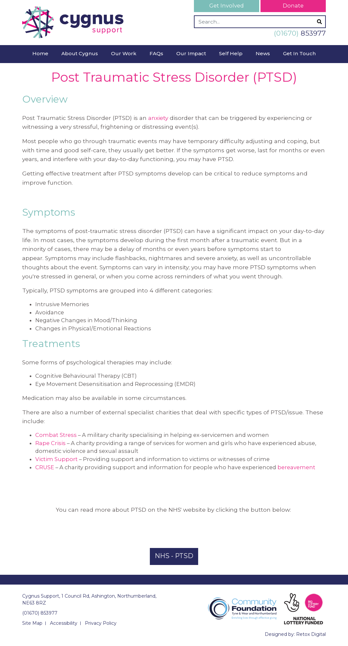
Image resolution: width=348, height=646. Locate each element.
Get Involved (226, 5)
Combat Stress (56, 435)
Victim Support (56, 459)
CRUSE (44, 467)
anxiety (158, 117)
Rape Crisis (50, 443)
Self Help (231, 53)
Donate (293, 5)
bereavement (296, 467)
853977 (300, 33)
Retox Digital (311, 634)
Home (40, 53)
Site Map (32, 623)
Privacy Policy (101, 623)
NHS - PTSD (174, 556)
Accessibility (63, 623)
